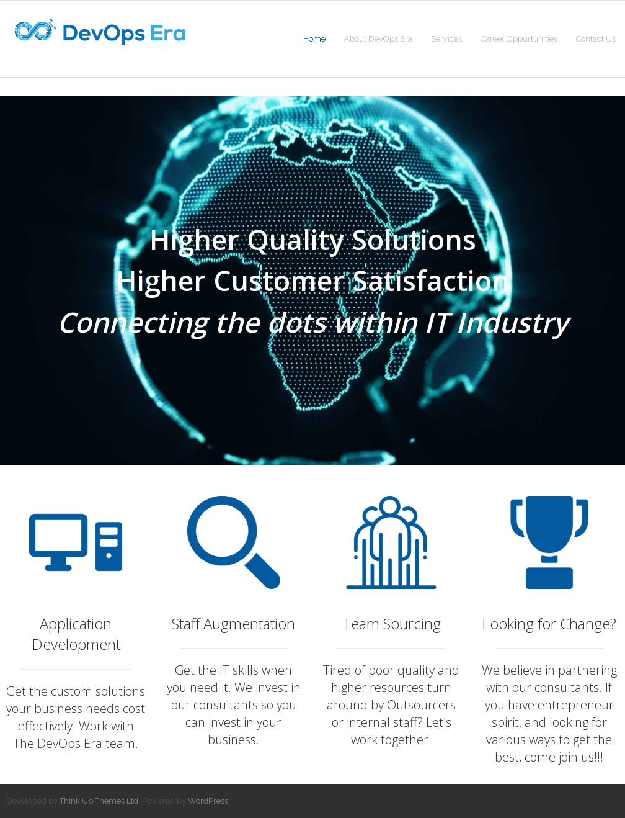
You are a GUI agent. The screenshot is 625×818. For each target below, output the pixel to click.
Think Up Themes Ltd (99, 801)
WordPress (208, 801)
